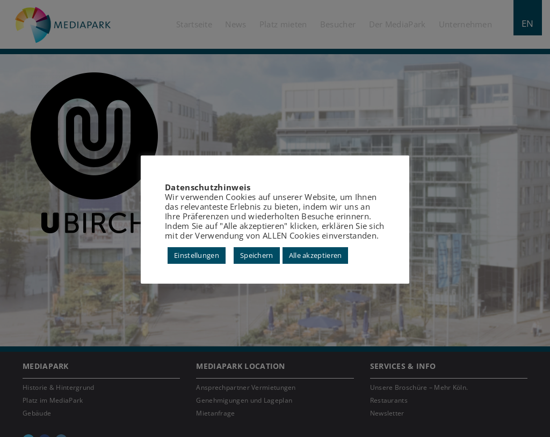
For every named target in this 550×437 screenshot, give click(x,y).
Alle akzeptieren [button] (315, 255)
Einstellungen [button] (196, 255)
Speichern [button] (256, 255)
